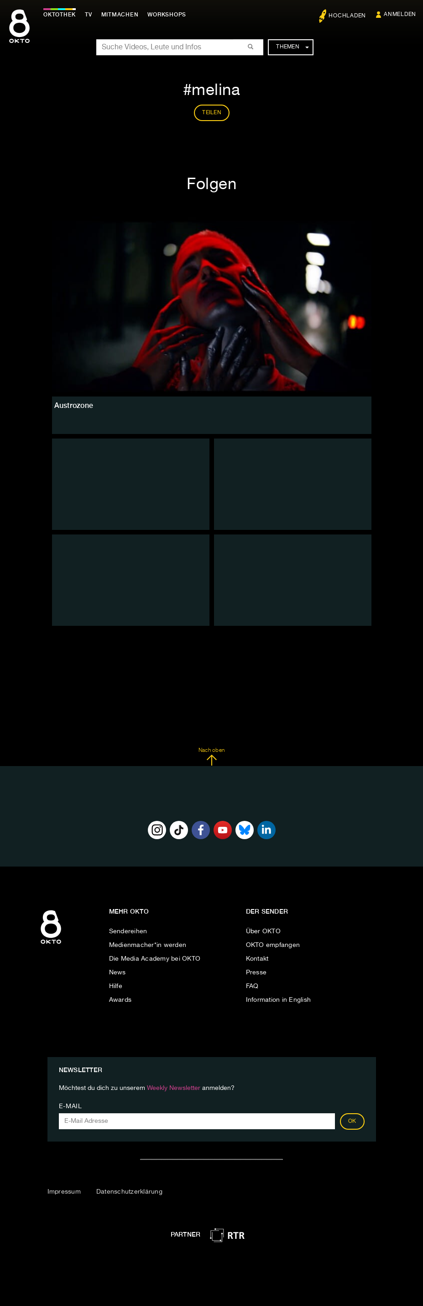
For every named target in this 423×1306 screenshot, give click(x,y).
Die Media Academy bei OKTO (155, 959)
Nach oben (211, 757)
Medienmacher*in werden (148, 945)
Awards (120, 1000)
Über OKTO (263, 931)
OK (352, 1121)
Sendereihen (128, 931)
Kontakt (257, 959)
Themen (292, 47)
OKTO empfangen (273, 945)
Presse (256, 972)
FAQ (252, 986)
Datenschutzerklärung (129, 1192)
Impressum (64, 1192)
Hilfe (115, 986)
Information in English (278, 1000)
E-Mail (70, 1106)
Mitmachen (120, 14)
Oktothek (59, 14)
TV (88, 14)
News (117, 972)
